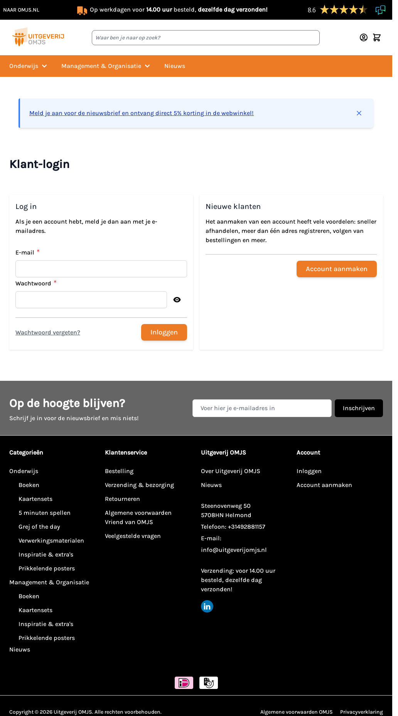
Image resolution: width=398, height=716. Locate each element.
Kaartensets (35, 498)
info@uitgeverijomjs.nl (234, 549)
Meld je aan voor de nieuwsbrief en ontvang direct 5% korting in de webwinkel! (141, 113)
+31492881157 (246, 526)
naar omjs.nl (21, 10)
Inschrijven (359, 408)
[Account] (364, 37)
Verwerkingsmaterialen (51, 540)
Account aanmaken (324, 485)
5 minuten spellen (45, 512)
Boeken (29, 485)
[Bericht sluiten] (359, 113)
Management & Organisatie (106, 66)
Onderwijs (29, 66)
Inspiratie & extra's (46, 554)
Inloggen (309, 471)
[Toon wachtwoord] (177, 299)
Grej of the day (39, 526)
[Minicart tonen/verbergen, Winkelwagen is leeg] (377, 37)
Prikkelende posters (47, 568)
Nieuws (174, 66)
